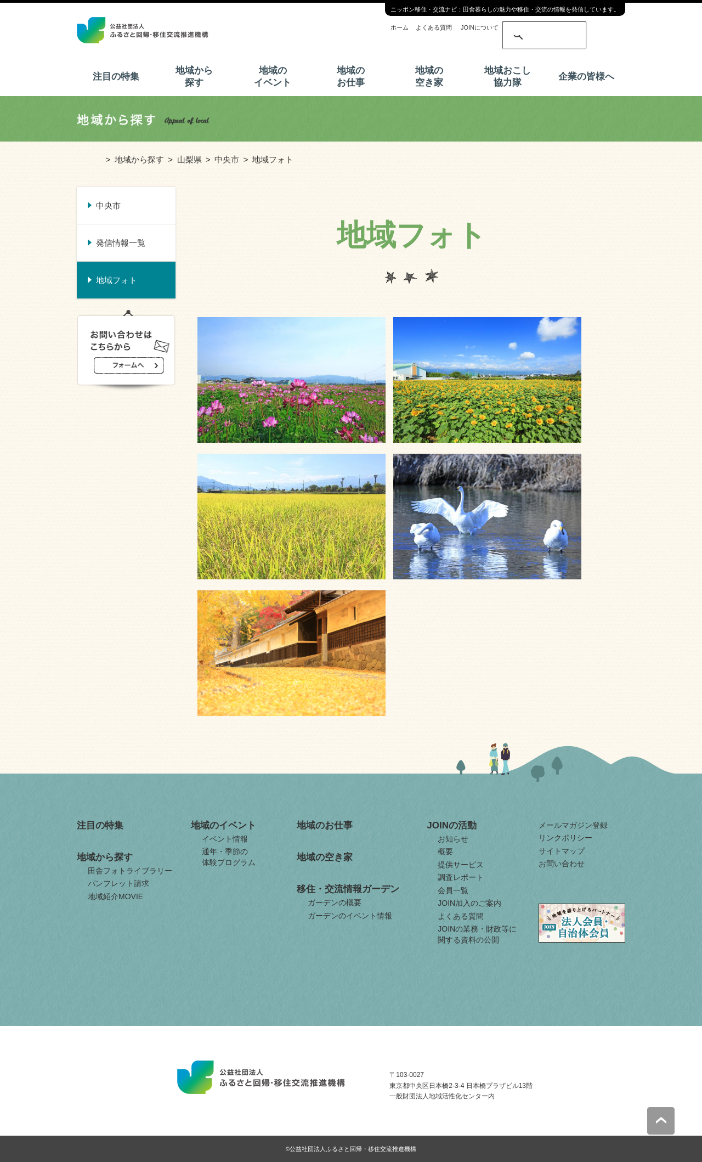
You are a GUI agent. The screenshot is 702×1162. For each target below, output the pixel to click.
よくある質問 (434, 27)
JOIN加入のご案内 (469, 903)
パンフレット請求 (118, 883)
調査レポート (461, 877)
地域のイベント (272, 76)
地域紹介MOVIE (115, 896)
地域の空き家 (429, 76)
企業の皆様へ (586, 76)
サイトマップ (562, 851)
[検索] (525, 28)
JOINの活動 (452, 825)
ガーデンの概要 (334, 902)
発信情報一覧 (120, 242)
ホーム (399, 27)
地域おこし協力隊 (507, 76)
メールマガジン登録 (573, 825)
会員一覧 (453, 890)
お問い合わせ (562, 863)
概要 (445, 851)
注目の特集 (116, 76)
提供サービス (461, 864)
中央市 (226, 159)
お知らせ (453, 838)
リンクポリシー (565, 837)
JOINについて (480, 27)
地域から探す (194, 76)
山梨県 (189, 159)
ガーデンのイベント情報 (350, 915)
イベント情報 (225, 838)
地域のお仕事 (351, 76)
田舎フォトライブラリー (130, 870)
